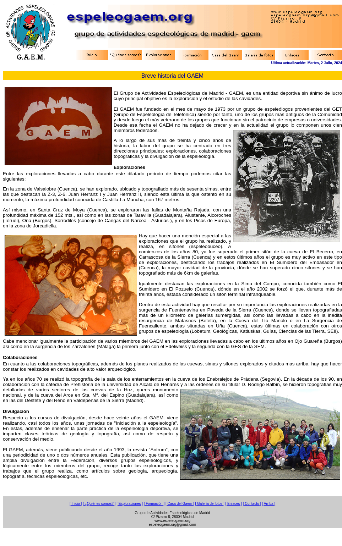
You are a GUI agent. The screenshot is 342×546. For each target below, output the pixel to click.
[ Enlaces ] (233, 504)
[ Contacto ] (252, 504)
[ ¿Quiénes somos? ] (99, 504)
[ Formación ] (154, 504)
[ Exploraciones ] (129, 504)
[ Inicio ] (76, 504)
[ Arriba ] (268, 504)
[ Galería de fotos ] (209, 504)
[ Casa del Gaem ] (179, 504)
